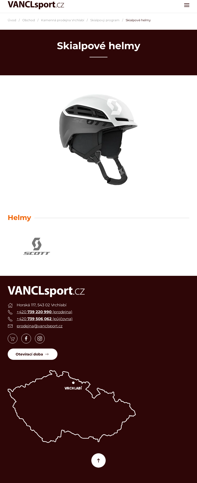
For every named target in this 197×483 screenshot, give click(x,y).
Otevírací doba (33, 354)
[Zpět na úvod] (36, 5)
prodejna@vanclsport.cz (40, 325)
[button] (186, 5)
